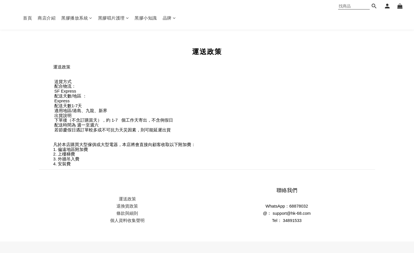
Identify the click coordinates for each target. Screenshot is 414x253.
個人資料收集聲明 (127, 220)
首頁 (27, 18)
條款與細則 (127, 213)
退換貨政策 (127, 206)
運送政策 (127, 199)
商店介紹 (46, 18)
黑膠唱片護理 (113, 18)
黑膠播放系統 (76, 18)
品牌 (169, 18)
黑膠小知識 (146, 18)
